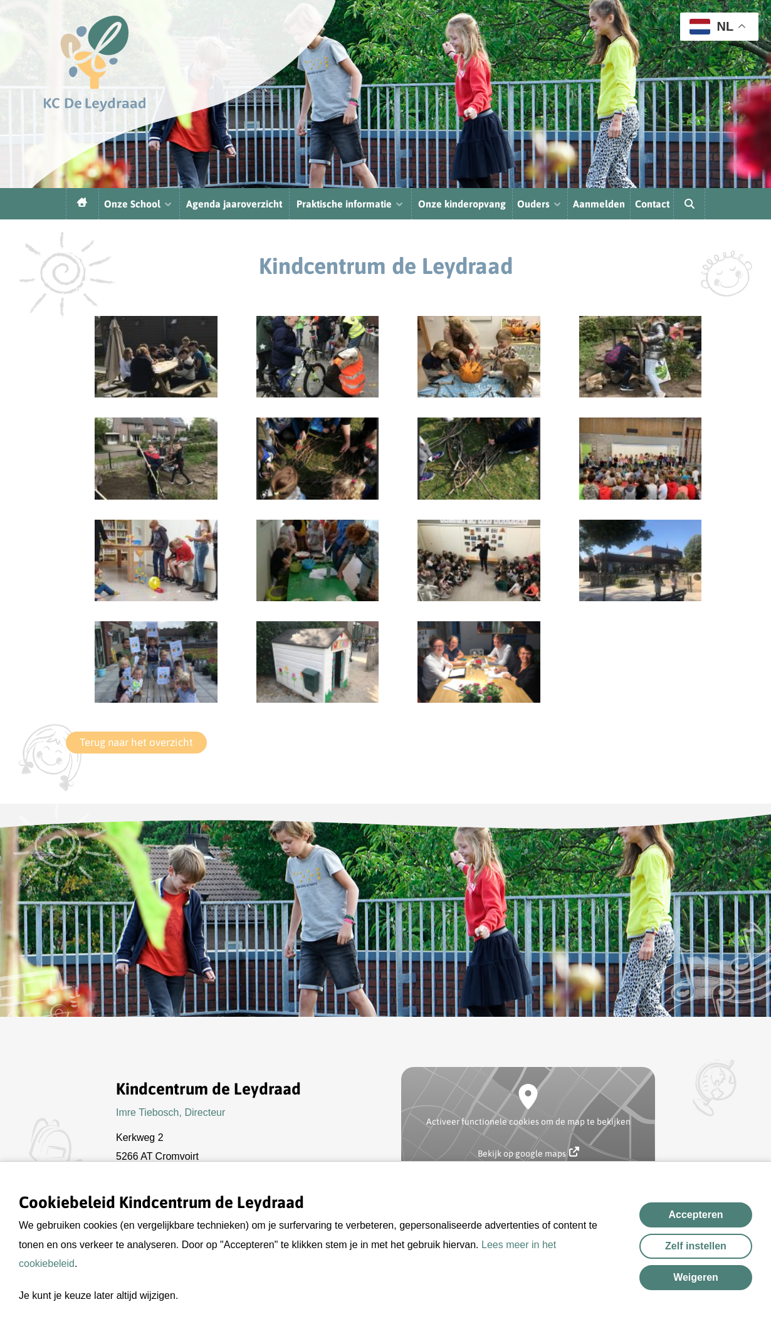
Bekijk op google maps (528, 1152)
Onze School (138, 203)
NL (711, 26)
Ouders (539, 203)
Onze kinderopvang (462, 203)
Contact (652, 203)
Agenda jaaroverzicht (234, 203)
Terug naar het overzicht (136, 742)
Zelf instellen (695, 1246)
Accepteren (695, 1214)
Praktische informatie (350, 203)
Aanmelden (599, 203)
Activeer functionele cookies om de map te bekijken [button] (528, 1121)
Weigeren (695, 1277)
